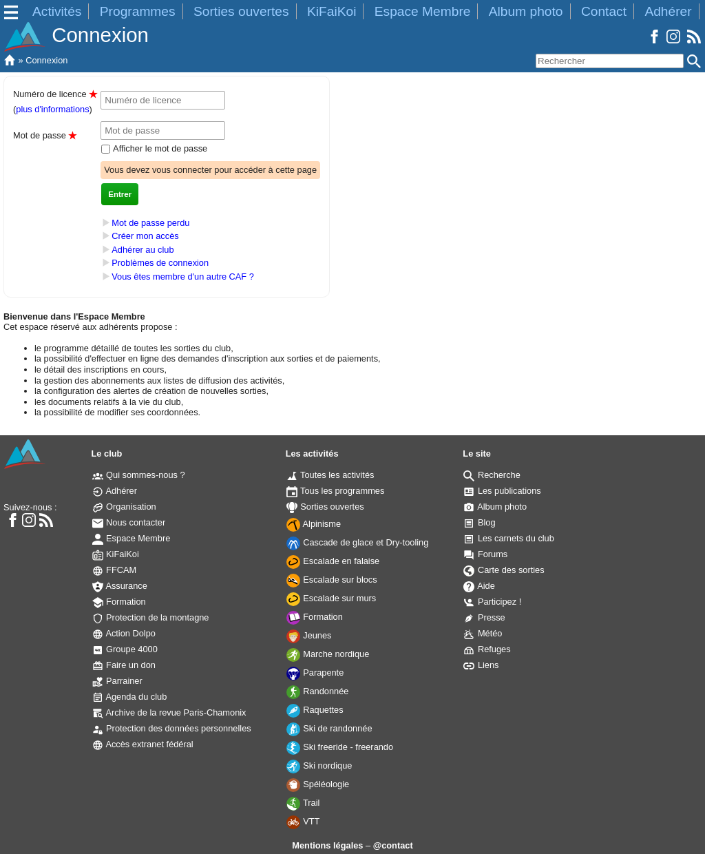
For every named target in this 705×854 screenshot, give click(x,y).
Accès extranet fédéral (142, 744)
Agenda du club (129, 696)
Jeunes (309, 635)
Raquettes (315, 710)
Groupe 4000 (125, 649)
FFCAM (114, 570)
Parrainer (117, 681)
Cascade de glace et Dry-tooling (357, 542)
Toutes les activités (330, 475)
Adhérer (667, 11)
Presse (484, 617)
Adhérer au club (142, 249)
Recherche (491, 475)
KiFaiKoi (331, 11)
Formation (119, 601)
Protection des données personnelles (171, 728)
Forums (485, 554)
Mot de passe (44, 135)
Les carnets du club (508, 538)
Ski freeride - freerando (339, 747)
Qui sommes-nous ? (138, 475)
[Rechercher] (610, 61)
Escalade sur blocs (331, 579)
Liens (480, 665)
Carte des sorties (503, 570)
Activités (56, 11)
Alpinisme (313, 524)
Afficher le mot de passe (159, 148)
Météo (482, 633)
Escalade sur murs (331, 598)
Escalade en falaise (333, 561)
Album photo (526, 11)
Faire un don (124, 665)
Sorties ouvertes (241, 11)
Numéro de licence (55, 94)
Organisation (124, 506)
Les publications (501, 491)
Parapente (315, 672)
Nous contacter (129, 522)
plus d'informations (52, 109)
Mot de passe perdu (150, 223)
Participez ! (492, 601)
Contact (604, 11)
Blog (479, 522)
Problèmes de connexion (160, 263)
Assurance (119, 586)
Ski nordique (319, 765)
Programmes (138, 11)
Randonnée (317, 691)
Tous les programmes (335, 491)
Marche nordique (328, 654)
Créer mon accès (145, 236)
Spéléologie (317, 784)
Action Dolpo (124, 633)
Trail (303, 803)
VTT (303, 821)
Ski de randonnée (329, 728)
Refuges (486, 649)
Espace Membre (423, 11)
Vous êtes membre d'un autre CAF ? (183, 276)
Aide (478, 586)
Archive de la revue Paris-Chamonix (169, 712)
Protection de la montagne (150, 617)
